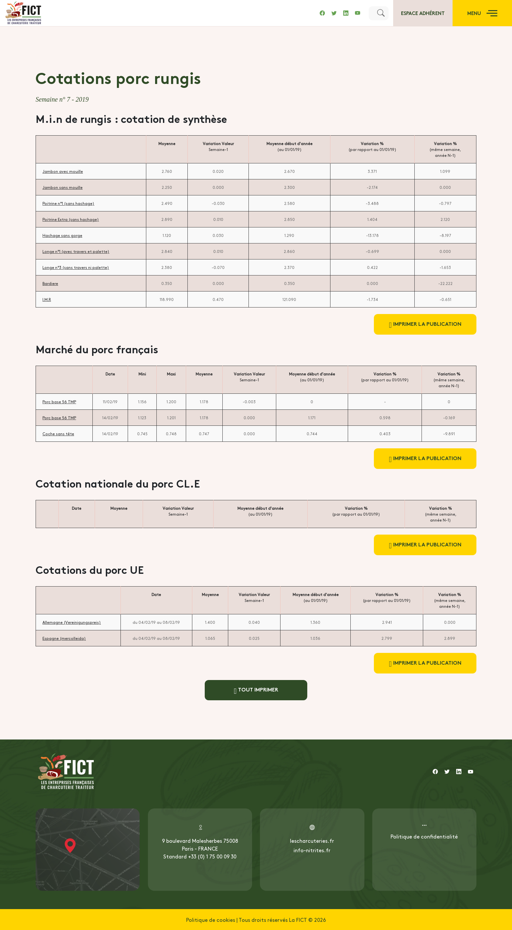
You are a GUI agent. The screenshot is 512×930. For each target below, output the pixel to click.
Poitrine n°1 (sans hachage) (68, 203)
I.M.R (46, 299)
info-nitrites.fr (312, 850)
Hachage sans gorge (62, 235)
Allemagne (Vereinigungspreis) (71, 622)
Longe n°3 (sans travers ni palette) (75, 267)
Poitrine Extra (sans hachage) (70, 219)
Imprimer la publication (425, 324)
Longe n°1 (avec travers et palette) (75, 251)
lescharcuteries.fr (312, 840)
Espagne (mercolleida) (64, 638)
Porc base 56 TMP (59, 401)
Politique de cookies (210, 919)
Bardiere (50, 283)
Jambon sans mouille (62, 187)
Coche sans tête (58, 433)
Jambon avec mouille (62, 171)
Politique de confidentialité (424, 836)
